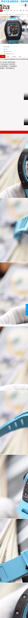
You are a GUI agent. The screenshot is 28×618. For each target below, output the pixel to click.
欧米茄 (11, 10)
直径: (5, 51)
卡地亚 (8, 10)
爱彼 (23, 10)
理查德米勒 (10, 14)
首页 (1, 10)
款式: (5, 49)
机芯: (5, 53)
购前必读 (8, 56)
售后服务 (20, 56)
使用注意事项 (14, 56)
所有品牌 (4, 10)
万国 (14, 10)
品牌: (5, 46)
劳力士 (17, 10)
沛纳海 (21, 10)
